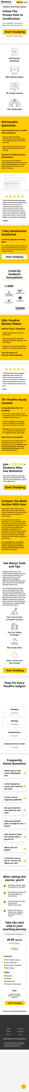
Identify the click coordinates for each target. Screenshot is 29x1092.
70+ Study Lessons (14, 93)
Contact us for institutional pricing (14, 1049)
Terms (20, 1072)
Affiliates (8, 1069)
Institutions (20, 1066)
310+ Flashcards (14, 109)
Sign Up (19, 2)
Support (8, 1066)
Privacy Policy (20, 1069)
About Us (8, 1072)
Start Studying (15, 32)
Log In (25, 2)
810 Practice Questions (14, 59)
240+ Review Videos (15, 77)
